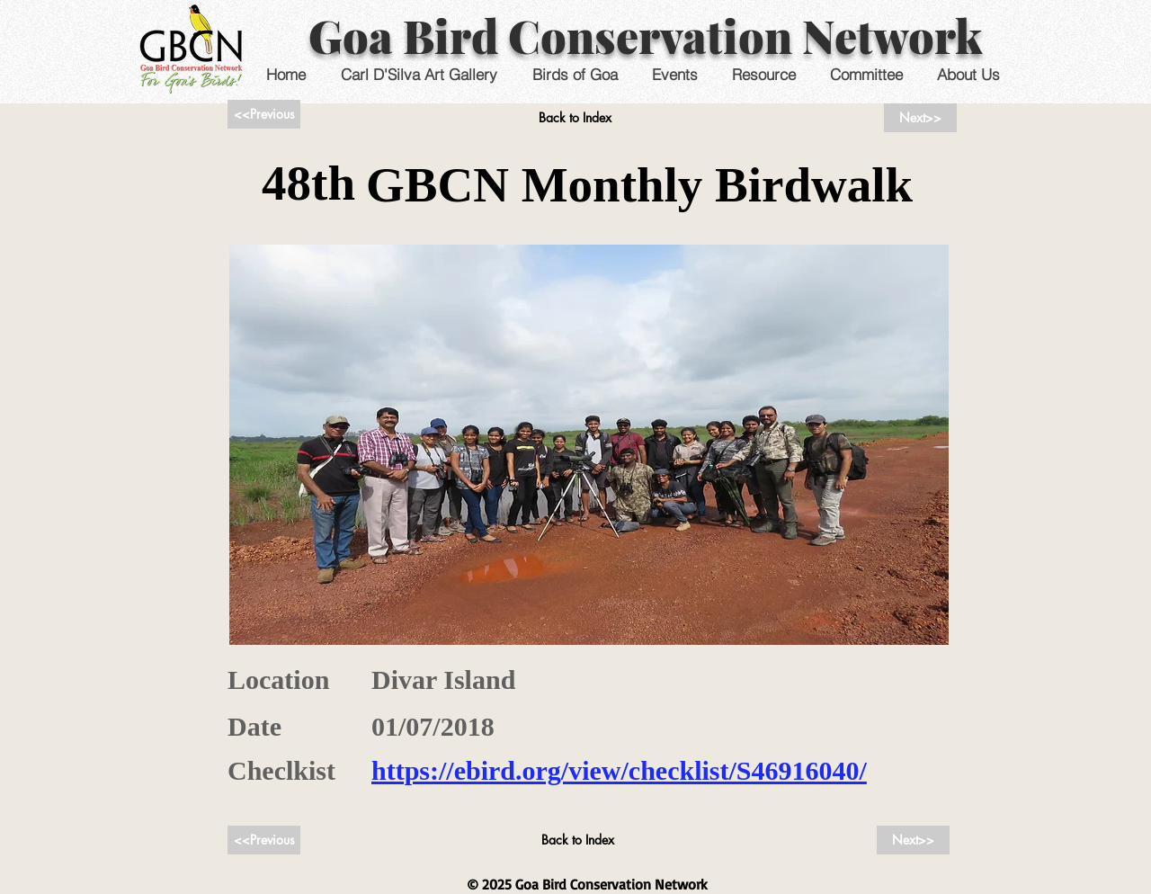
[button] (674, 74)
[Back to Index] (575, 117)
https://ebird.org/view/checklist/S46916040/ (619, 770)
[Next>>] (920, 117)
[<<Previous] (264, 114)
